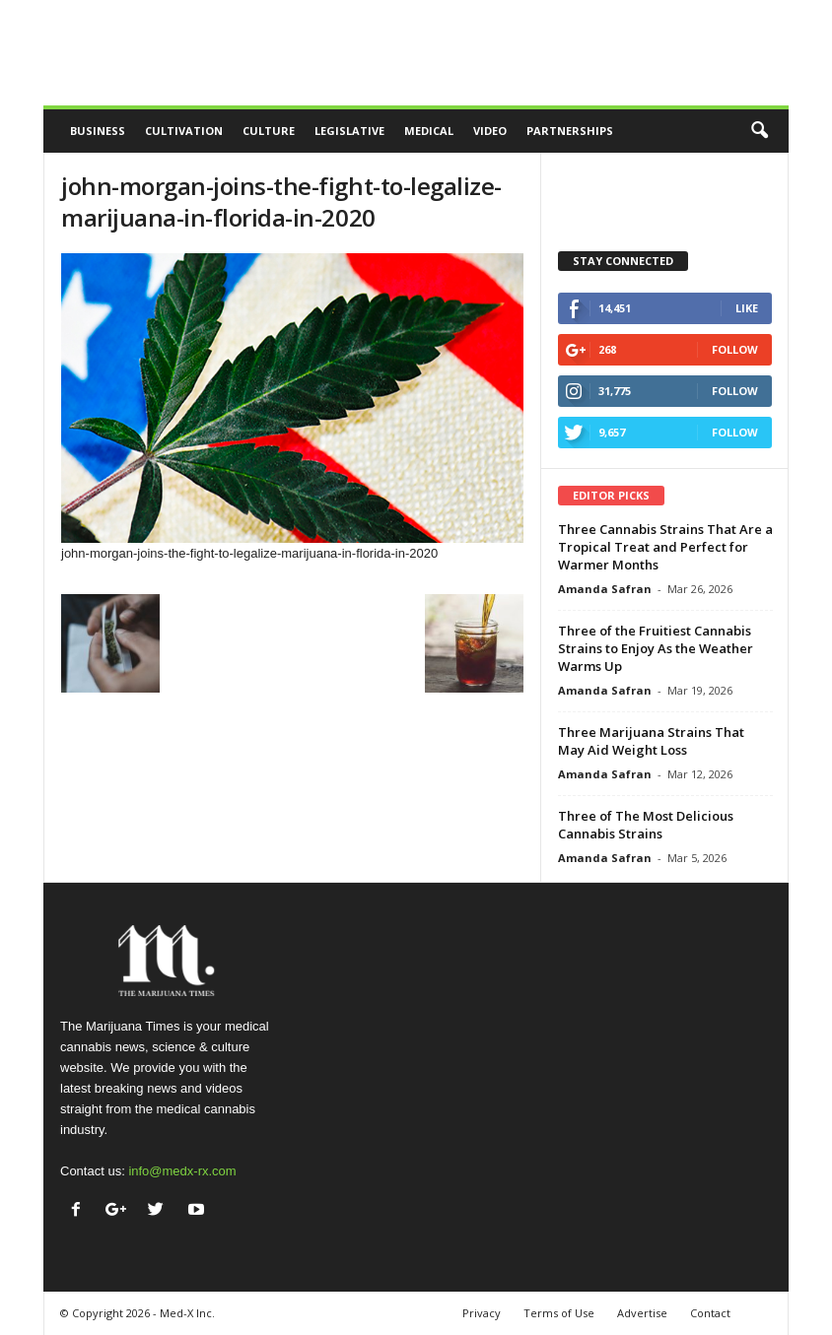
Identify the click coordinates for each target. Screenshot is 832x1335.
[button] (759, 131)
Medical (428, 130)
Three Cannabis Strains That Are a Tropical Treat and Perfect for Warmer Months (665, 546)
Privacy (481, 1312)
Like (746, 307)
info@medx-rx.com (182, 1171)
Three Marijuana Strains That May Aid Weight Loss (651, 741)
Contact (710, 1312)
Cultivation (184, 130)
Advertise (642, 1312)
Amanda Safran (605, 588)
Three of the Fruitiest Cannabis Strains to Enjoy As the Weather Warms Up (655, 648)
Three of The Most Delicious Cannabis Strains (645, 824)
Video (490, 130)
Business (97, 130)
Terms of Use (558, 1312)
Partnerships (569, 130)
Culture (269, 130)
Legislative (349, 130)
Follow (735, 349)
